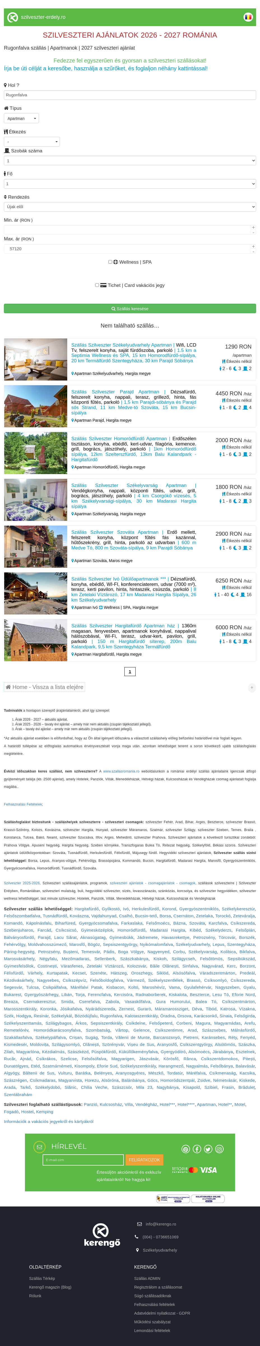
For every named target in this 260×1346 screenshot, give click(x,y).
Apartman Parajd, (88, 420)
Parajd (44, 937)
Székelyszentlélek (165, 980)
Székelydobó (47, 1087)
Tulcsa (32, 987)
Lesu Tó (220, 994)
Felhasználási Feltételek (23, 804)
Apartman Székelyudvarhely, (98, 373)
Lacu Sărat (65, 937)
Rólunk (35, 1296)
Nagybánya (168, 1087)
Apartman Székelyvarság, (95, 514)
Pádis (109, 951)
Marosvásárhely (19, 958)
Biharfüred (65, 923)
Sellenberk (104, 958)
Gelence (141, 1030)
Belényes (103, 1073)
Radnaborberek (151, 994)
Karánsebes (213, 1037)
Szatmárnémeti (57, 1066)
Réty (232, 1037)
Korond (169, 908)
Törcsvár (227, 937)
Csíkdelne (135, 1023)
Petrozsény (204, 937)
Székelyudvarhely (193, 944)
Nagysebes (48, 980)
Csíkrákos (45, 1058)
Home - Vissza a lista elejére (44, 687)
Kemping (44, 1111)
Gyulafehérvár (197, 987)
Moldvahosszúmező (47, 944)
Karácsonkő (205, 1015)
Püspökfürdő (103, 1051)
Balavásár (245, 1066)
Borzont (247, 966)
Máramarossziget (171, 1008)
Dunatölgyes (16, 1066)
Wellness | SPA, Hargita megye (128, 607)
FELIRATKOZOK (144, 1159)
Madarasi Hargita (167, 930)
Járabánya (223, 1051)
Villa (129, 1104)
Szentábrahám (18, 1094)
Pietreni (190, 1037)
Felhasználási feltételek (154, 1304)
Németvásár (224, 1080)
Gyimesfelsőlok (19, 966)
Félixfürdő (13, 973)
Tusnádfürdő (55, 915)
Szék (9, 1015)
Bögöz (94, 944)
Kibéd (195, 930)
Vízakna (247, 1008)
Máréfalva (196, 1073)
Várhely (35, 973)
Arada (10, 1087)
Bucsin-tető (146, 915)
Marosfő (77, 944)
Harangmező (171, 1066)
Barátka (82, 1073)
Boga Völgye (131, 951)
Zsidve (204, 1080)
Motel (240, 1104)
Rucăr (9, 1058)
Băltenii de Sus (38, 1073)
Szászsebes (214, 1030)
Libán (66, 994)
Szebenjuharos (18, 930)
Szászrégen (15, 1080)
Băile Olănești (164, 966)
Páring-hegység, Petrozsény (32, 951)
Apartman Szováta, (90, 560)
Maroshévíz (153, 987)
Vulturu (65, 1073)
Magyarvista (70, 1080)
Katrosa (227, 1008)
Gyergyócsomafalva (98, 923)
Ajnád (25, 1058)
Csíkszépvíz (74, 980)
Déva (197, 1008)
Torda (106, 1037)
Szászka (246, 1044)
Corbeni (184, 1023)
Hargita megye (138, 373)
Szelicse (69, 1058)
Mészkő (155, 1073)
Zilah (8, 1051)
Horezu (92, 1080)
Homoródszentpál (178, 1080)
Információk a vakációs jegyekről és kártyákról (49, 1121)
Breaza (11, 1001)
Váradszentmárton (217, 973)
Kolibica (228, 951)
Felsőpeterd (161, 1023)
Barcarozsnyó (166, 1037)
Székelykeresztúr (238, 908)
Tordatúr (175, 1073)
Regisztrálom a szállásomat (158, 1287)
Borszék (247, 937)
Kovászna (79, 915)
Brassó (194, 980)
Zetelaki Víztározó (105, 966)
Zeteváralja (244, 915)
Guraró (144, 1008)
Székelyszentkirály (138, 1066)
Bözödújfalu (86, 1015)
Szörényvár (113, 1044)
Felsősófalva (94, 1058)
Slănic (70, 1087)
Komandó (13, 923)
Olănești (91, 1044)
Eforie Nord (243, 994)
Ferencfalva (99, 994)
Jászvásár (148, 1058)
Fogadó (11, 1111)
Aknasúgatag (93, 937)
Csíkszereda (243, 923)
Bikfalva (247, 951)
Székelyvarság (203, 951)
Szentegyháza (241, 944)
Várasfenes (72, 966)
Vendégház (146, 1104)
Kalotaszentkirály (141, 1015)
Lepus (218, 944)
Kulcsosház (111, 1104)
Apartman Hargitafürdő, (94, 654)
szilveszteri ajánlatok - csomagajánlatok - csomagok (152, 883)
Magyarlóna (27, 1051)
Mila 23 (144, 1087)
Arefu (249, 1023)
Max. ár (19, 239)
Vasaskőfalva (137, 1001)
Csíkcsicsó (66, 930)
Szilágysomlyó (66, 1044)
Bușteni (70, 951)
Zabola (112, 1001)
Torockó (223, 915)
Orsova (184, 1015)
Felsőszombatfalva (22, 915)
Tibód (211, 1008)
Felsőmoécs (158, 923)
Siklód (162, 973)
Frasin (228, 1087)
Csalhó (126, 915)
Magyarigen (122, 1058)
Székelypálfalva (50, 1037)
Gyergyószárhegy (41, 994)
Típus (13, 108)
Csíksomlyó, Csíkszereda (229, 980)
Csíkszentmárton (238, 1001)
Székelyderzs (218, 930)
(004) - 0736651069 (160, 1237)
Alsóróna (110, 1080)
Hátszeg (119, 973)
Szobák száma (23, 151)
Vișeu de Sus (140, 1044)
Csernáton (183, 915)
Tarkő (25, 1087)
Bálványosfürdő (19, 937)
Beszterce (199, 994)
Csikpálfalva (54, 987)
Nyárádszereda (100, 1008)
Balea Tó (206, 1001)
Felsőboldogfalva (106, 980)
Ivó (126, 908)
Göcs (152, 1080)
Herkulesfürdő (145, 908)
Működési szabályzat (152, 1322)
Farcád (44, 930)
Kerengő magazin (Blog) (50, 1287)
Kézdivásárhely (18, 980)
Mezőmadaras (75, 958)
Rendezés (16, 197)
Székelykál (61, 1015)
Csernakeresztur (39, 1001)
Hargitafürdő (87, 908)
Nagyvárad (212, 966)
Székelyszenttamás (22, 1023)
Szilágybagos (58, 1023)
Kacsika (247, 1073)
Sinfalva (190, 966)
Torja (80, 994)
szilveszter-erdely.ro (43, 17)
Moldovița (39, 1044)
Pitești (249, 1058)
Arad (192, 1030)
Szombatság (98, 1030)
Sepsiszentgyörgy (120, 944)
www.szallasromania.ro (121, 771)
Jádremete (147, 937)
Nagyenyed (158, 951)
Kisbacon (115, 987)
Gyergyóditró (173, 1051)
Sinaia (226, 1015)
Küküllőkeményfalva (138, 1051)
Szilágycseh (183, 958)
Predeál (247, 973)
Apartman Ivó (85, 607)
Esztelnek (245, 1051)
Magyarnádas (227, 1023)
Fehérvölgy (14, 944)
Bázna (179, 923)
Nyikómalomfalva (156, 944)
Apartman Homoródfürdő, (95, 467)
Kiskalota (178, 994)
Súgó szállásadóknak (152, 1296)
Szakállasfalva (18, 1037)
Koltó (133, 987)
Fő (8, 174)
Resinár (41, 1015)
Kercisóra (123, 994)
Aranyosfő (167, 1044)
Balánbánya (133, 1080)
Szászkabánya (134, 958)
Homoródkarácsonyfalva (57, 1030)
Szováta (197, 923)
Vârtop (121, 1030)
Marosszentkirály (20, 1008)
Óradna (167, 1015)
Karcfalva (218, 923)
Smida (67, 1001)
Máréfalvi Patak (86, 987)
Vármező (135, 980)
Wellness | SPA (130, 262)
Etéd (35, 1066)
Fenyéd (247, 1037)
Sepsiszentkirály (106, 1023)
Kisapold (191, 1087)
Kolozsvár (136, 966)
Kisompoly (84, 1066)
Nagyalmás (197, 1066)
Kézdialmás (53, 1051)
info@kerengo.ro (161, 1224)
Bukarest (12, 994)
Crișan (75, 1037)
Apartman (206, 1104)
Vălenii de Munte (132, 1037)
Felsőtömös (211, 958)
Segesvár (13, 987)
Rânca (190, 1058)
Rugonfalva (111, 1015)
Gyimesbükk (122, 937)
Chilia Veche (94, 1087)
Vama (174, 987)
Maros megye (121, 560)
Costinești (47, 966)
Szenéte (98, 973)
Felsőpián (245, 930)
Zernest (126, 1008)
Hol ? (11, 85)
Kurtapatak (57, 973)
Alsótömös (225, 1044)
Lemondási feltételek (152, 1330)
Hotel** (225, 1104)
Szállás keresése (130, 308)
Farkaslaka (131, 923)
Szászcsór (122, 1087)
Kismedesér (15, 1044)
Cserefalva (89, 1001)
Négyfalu (48, 958)
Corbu (179, 951)
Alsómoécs (199, 1051)
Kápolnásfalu (38, 923)
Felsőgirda (245, 1015)
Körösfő (170, 1058)
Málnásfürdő (243, 1030)
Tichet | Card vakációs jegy (129, 285)
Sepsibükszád (241, 958)
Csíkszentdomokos (219, 1058)
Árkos (81, 1023)
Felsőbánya (221, 1066)
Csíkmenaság (222, 1073)
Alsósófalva (184, 973)
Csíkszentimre (169, 1030)
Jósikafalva (71, 1008)
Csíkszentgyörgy (196, 1044)
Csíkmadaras (42, 1080)
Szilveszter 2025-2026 (22, 883)
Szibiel (211, 1087)
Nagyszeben (227, 987)
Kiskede (247, 1080)
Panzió (90, 1104)
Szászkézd (78, 1051)
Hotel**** (186, 1104)
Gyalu (249, 987)
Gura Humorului (173, 1001)
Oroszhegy (141, 973)
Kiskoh (160, 958)
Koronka (48, 1008)
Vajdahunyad (104, 915)
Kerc (231, 966)
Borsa (165, 915)
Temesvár (90, 951)
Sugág (91, 1037)
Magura (203, 1023)
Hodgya (23, 1015)
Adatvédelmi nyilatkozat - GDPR (162, 1313)
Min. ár (18, 220)
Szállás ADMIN (147, 1278)
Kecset (79, 973)
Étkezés (15, 131)
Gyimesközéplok (97, 930)
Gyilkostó (111, 908)
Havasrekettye (176, 937)
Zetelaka (204, 915)
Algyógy (11, 1073)
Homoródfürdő (131, 930)
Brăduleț (246, 1087)
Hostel (27, 1111)
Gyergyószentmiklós (199, 908)
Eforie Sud (107, 1066)
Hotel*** (167, 1104)
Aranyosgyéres (130, 1073)
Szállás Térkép (42, 1278)
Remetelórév (16, 1030)
